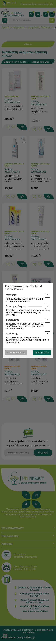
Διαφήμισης (12, 320)
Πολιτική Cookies (14, 289)
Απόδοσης (12, 333)
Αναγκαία (11, 295)
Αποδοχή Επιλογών (16, 352)
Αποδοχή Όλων (42, 352)
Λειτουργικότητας (15, 306)
